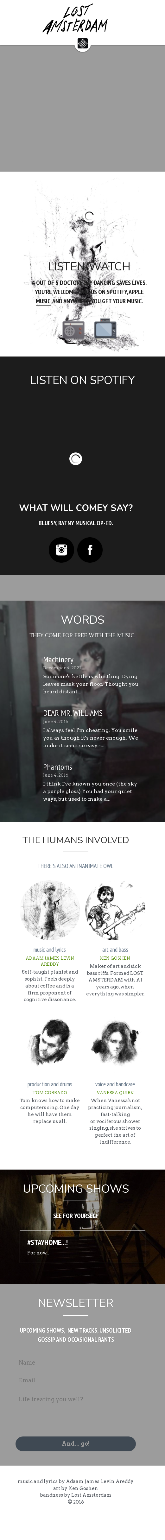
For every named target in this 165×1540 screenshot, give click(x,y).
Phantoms (57, 781)
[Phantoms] (25, 788)
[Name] (82, 1384)
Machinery (58, 674)
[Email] (82, 1401)
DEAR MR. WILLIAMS (73, 728)
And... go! (83, 1465)
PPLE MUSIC (125, 299)
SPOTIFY (96, 299)
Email (34, 1401)
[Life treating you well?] (82, 1433)
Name (34, 1384)
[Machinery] (25, 681)
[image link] (83, 43)
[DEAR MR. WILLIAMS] (25, 735)
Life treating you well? (58, 1420)
